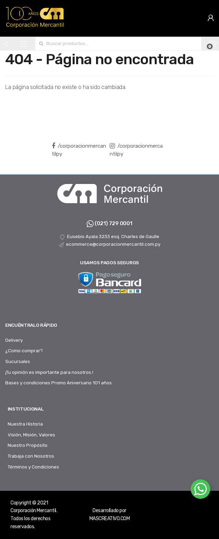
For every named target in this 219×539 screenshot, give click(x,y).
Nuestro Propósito (28, 445)
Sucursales (17, 361)
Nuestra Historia (25, 424)
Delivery (14, 340)
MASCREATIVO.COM (109, 519)
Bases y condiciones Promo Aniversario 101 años (58, 382)
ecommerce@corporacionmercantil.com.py (109, 244)
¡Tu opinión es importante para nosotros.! (49, 372)
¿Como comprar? (24, 350)
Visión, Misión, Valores (31, 434)
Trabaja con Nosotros (31, 456)
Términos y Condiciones (33, 467)
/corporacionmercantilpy (79, 150)
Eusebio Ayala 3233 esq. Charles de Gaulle (109, 237)
